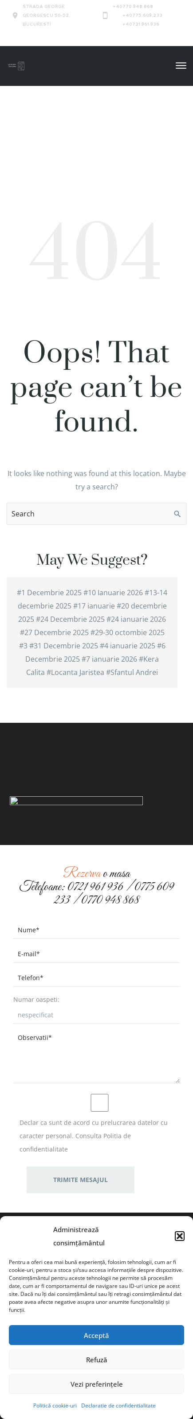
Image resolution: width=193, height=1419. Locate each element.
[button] (179, 1236)
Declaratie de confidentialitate (118, 1405)
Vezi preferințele (97, 1384)
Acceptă (96, 1335)
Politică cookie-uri (55, 1405)
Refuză (96, 1359)
